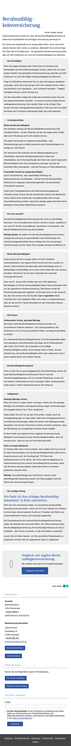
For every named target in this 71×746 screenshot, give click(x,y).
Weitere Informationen (15, 648)
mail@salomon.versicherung (17, 615)
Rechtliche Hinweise (22, 738)
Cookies (35, 742)
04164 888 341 (12, 638)
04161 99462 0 (12, 612)
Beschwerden (60, 738)
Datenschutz (36, 738)
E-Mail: (8, 702)
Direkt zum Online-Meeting (17, 686)
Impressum (8, 738)
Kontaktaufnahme (13, 656)
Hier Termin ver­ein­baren (16, 678)
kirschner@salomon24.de (16, 642)
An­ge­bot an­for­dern (34, 570)
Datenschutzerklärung (21, 718)
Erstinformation (48, 738)
